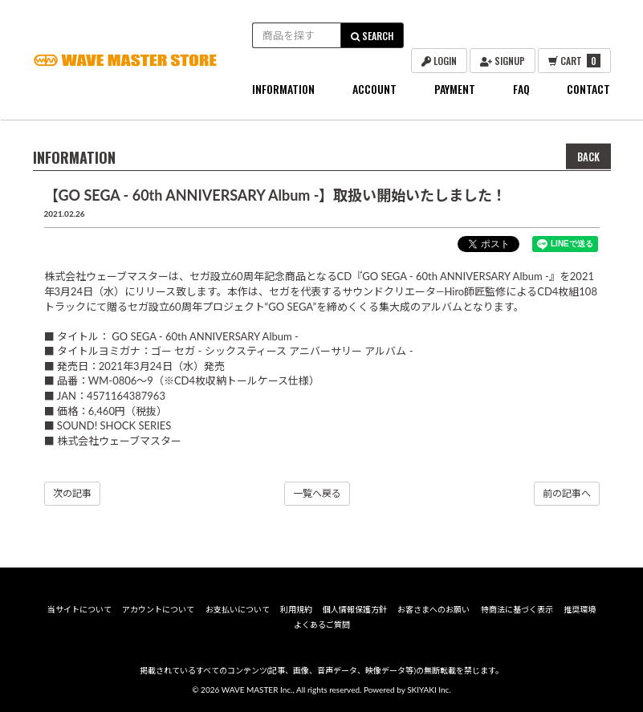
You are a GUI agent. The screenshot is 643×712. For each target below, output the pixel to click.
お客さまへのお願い (433, 609)
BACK (588, 157)
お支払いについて (238, 609)
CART (574, 60)
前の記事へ (567, 493)
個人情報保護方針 (355, 609)
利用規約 (296, 609)
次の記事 (72, 493)
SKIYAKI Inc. (429, 689)
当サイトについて (79, 609)
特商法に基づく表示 (517, 609)
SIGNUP (502, 60)
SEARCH (372, 36)
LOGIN (439, 60)
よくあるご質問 (322, 624)
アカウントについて (158, 609)
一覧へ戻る (317, 493)
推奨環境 (580, 609)
